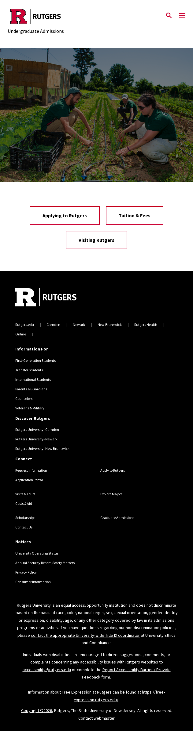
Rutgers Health (145, 324)
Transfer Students (29, 370)
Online (20, 334)
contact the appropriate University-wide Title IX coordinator (85, 635)
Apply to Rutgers (112, 470)
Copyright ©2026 (36, 710)
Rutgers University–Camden (37, 429)
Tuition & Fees (134, 215)
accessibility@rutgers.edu (47, 669)
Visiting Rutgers (96, 240)
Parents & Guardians (31, 389)
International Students (33, 379)
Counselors (23, 398)
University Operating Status (36, 553)
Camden (53, 324)
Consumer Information (33, 581)
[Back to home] (56, 298)
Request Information (31, 470)
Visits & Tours (25, 494)
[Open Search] (169, 15)
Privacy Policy (26, 572)
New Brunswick (110, 324)
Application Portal (29, 480)
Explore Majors (111, 494)
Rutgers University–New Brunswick (42, 448)
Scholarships (25, 517)
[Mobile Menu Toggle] (182, 15)
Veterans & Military (29, 408)
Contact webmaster (96, 718)
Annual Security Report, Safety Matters (45, 562)
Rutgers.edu (24, 324)
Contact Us (23, 527)
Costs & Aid (23, 503)
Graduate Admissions (117, 517)
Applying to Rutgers (65, 215)
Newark (79, 324)
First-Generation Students (35, 360)
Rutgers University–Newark (36, 439)
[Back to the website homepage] (36, 16)
